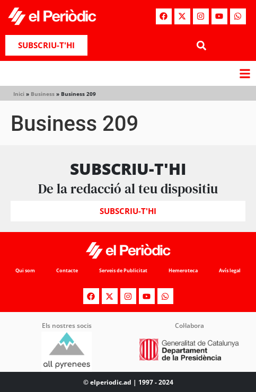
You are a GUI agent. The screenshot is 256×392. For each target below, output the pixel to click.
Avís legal (230, 270)
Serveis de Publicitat (123, 270)
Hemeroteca (183, 270)
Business (43, 93)
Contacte (67, 270)
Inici (18, 93)
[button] (201, 45)
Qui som (25, 270)
